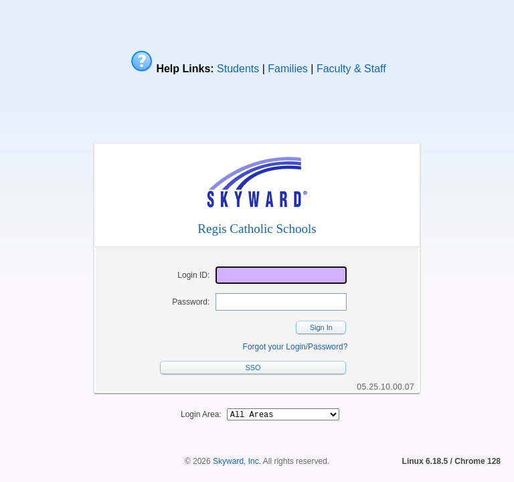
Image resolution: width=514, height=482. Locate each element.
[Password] (281, 302)
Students (238, 68)
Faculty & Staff (351, 68)
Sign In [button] (321, 327)
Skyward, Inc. (237, 458)
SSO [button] (252, 368)
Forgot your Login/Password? (295, 346)
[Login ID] (281, 275)
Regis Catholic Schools (256, 229)
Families (288, 68)
